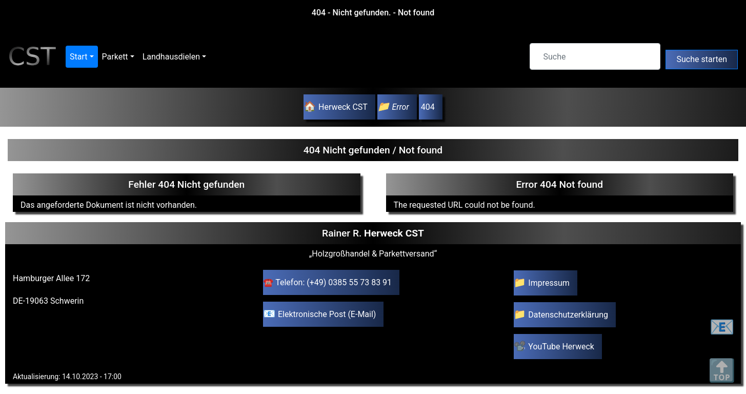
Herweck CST (343, 107)
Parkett (115, 57)
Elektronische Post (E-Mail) (327, 314)
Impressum (549, 283)
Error (400, 107)
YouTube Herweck (561, 346)
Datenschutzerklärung (568, 315)
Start (78, 57)
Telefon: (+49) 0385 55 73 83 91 (333, 282)
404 (427, 107)
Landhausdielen (171, 57)
